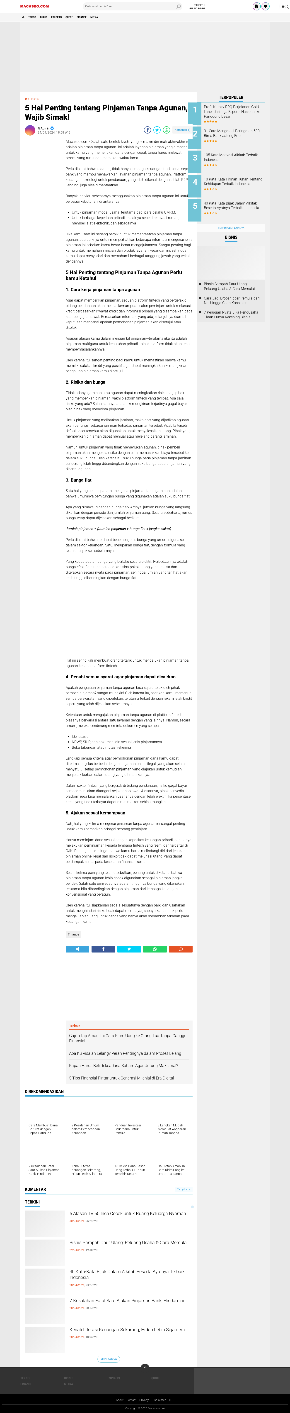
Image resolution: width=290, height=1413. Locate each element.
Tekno (35, 17)
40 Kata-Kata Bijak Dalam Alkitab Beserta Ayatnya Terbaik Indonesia (122, 1276)
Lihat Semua (109, 1358)
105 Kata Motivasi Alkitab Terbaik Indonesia (233, 155)
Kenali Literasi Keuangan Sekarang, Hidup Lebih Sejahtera (130, 1334)
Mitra (112, 17)
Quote (81, 17)
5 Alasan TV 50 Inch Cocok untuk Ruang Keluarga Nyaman (120, 1218)
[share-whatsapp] (166, 129)
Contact (131, 1400)
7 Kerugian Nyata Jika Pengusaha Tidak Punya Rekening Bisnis (231, 307)
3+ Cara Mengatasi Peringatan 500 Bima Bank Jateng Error (237, 132)
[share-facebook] (147, 129)
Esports (66, 17)
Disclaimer (160, 1400)
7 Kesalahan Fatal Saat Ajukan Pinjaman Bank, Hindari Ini (129, 1305)
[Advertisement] (145, 57)
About (118, 1400)
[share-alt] (77, 948)
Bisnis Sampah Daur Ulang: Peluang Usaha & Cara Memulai (126, 1247)
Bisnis (49, 17)
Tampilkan (183, 1189)
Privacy (145, 1400)
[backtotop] (145, 1368)
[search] (132, 6)
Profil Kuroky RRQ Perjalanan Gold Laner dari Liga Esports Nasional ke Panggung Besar (236, 112)
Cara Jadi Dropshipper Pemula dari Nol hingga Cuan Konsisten (232, 293)
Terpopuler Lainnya (231, 220)
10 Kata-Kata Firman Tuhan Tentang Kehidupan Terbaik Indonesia (235, 180)
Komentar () (182, 129)
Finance (97, 17)
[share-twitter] (157, 129)
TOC (173, 1400)
